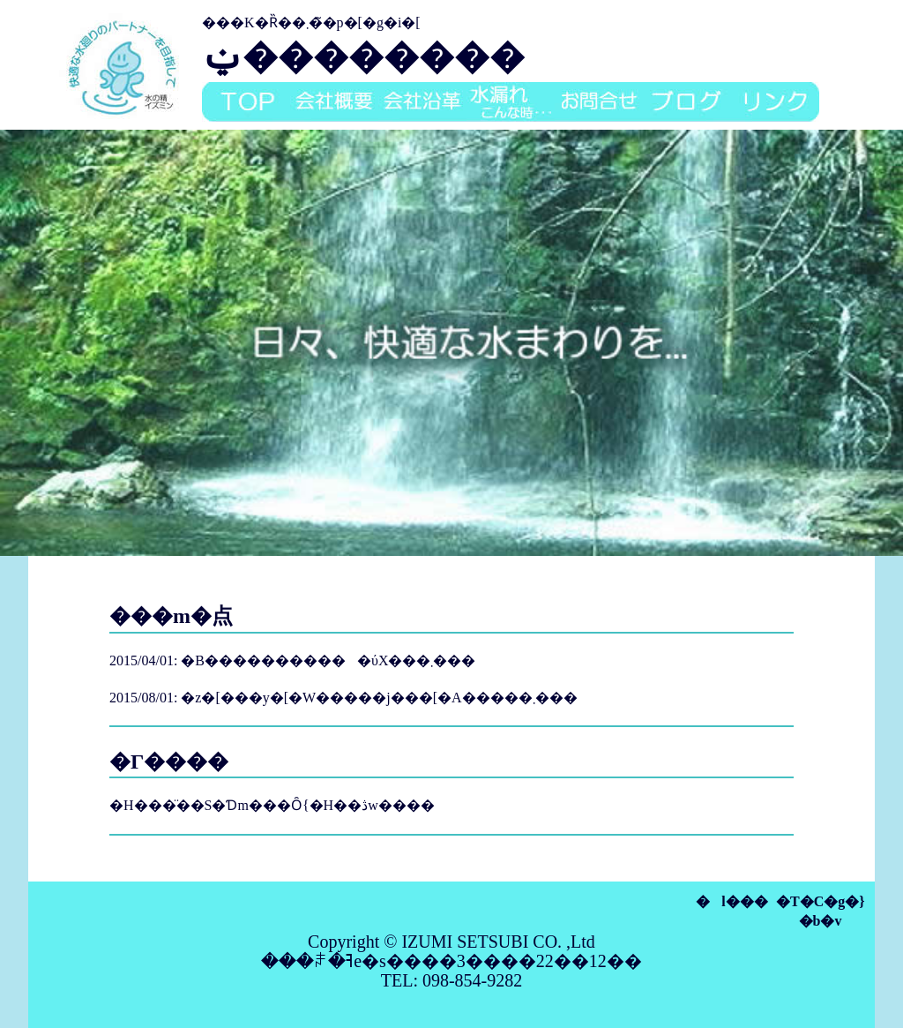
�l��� (731, 901)
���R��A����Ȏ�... (510, 102)
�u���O (687, 102)
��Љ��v (422, 102)
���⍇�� (599, 102)
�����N (775, 102)
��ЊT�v (334, 102)
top (246, 102)
